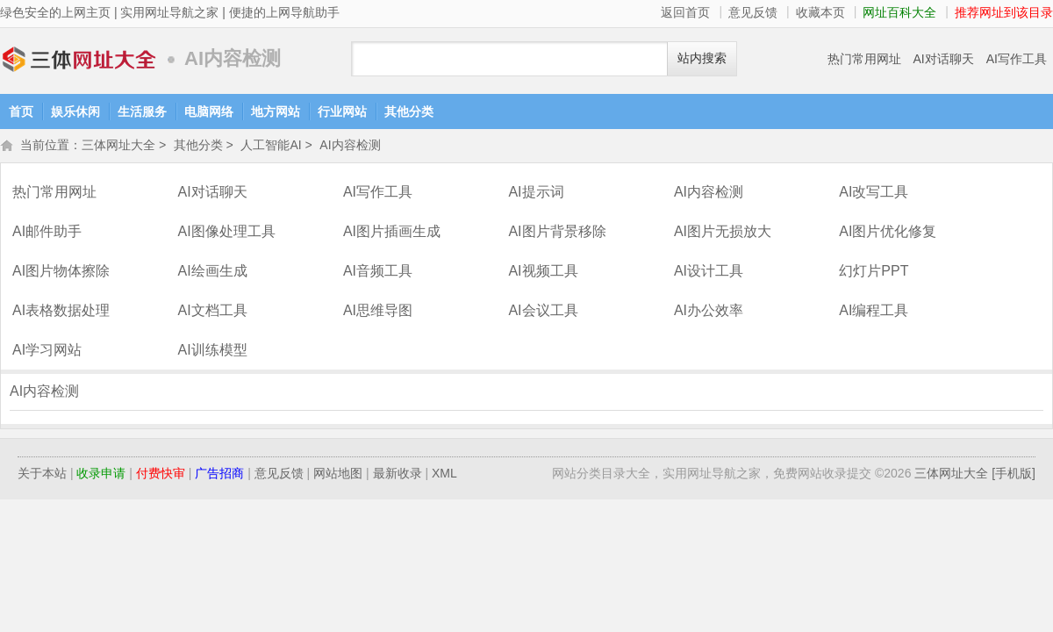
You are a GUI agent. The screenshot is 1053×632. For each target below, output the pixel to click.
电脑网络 (208, 111)
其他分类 (408, 111)
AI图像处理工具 (226, 233)
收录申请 (100, 475)
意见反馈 (752, 12)
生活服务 (142, 111)
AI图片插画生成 (392, 233)
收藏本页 (820, 12)
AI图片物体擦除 (61, 272)
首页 (21, 111)
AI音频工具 (377, 272)
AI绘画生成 (212, 272)
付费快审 (160, 475)
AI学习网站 (47, 351)
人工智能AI (270, 147)
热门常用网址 (864, 59)
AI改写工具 (873, 193)
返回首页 (685, 12)
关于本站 (42, 475)
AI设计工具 (708, 272)
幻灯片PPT (873, 272)
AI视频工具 (542, 272)
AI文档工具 (212, 312)
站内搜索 (702, 58)
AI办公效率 (708, 312)
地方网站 (275, 111)
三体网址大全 (79, 59)
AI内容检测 (349, 147)
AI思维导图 (377, 312)
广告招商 (219, 475)
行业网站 (342, 111)
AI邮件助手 (47, 233)
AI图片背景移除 (556, 233)
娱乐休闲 (75, 111)
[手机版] (1013, 475)
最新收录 (397, 475)
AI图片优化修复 (887, 233)
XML (444, 475)
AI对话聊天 (943, 59)
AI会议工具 (542, 312)
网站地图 (337, 475)
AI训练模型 (212, 351)
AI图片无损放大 (722, 233)
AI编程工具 (873, 312)
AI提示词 (535, 193)
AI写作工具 (1016, 59)
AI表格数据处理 (61, 312)
